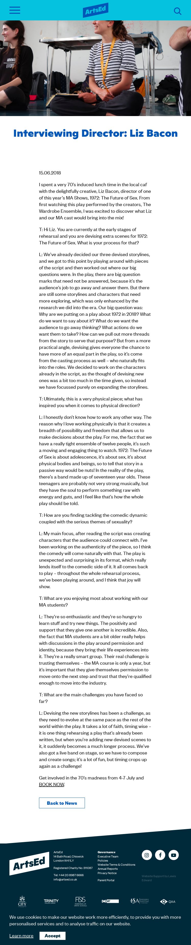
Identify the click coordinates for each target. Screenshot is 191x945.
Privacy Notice (107, 873)
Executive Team (108, 856)
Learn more (21, 935)
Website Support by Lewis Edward (159, 878)
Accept (52, 935)
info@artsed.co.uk (65, 879)
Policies (103, 860)
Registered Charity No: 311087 (73, 867)
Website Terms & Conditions (116, 864)
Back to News (62, 803)
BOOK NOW (51, 784)
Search (178, 11)
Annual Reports (108, 868)
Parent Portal (106, 880)
